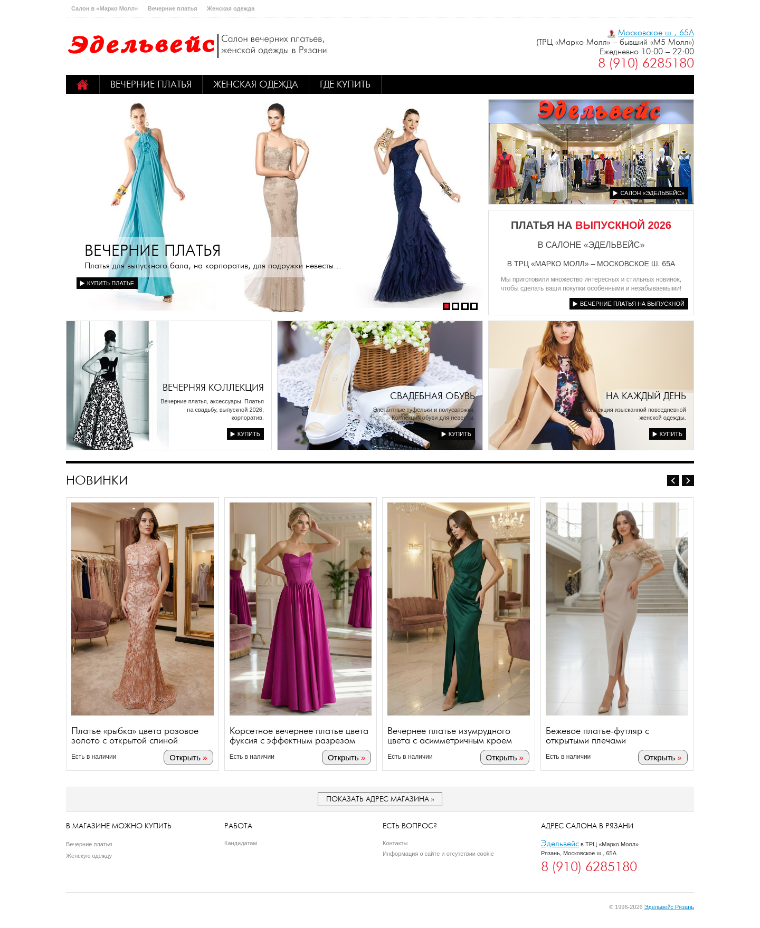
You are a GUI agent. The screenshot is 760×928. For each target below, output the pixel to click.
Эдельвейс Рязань (669, 907)
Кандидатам (240, 843)
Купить (249, 434)
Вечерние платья (172, 8)
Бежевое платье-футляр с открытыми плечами (598, 736)
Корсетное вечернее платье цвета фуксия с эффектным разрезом (299, 736)
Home (83, 84)
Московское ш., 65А (656, 32)
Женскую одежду (89, 856)
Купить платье (110, 283)
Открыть (185, 757)
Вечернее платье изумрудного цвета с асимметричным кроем (450, 736)
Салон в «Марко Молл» (104, 8)
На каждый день (646, 396)
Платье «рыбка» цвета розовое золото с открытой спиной (134, 736)
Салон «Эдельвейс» (652, 193)
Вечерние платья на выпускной (632, 304)
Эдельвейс (560, 843)
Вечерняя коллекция (213, 387)
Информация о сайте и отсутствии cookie (438, 853)
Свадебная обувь (432, 396)
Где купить (345, 84)
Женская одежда (230, 8)
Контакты (395, 843)
